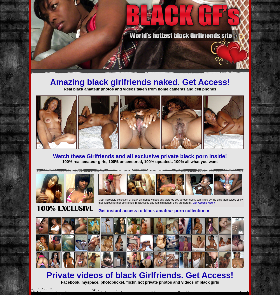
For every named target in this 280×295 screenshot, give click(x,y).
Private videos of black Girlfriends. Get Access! (140, 275)
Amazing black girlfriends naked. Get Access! (140, 82)
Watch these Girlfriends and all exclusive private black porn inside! (140, 156)
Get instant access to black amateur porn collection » (153, 210)
